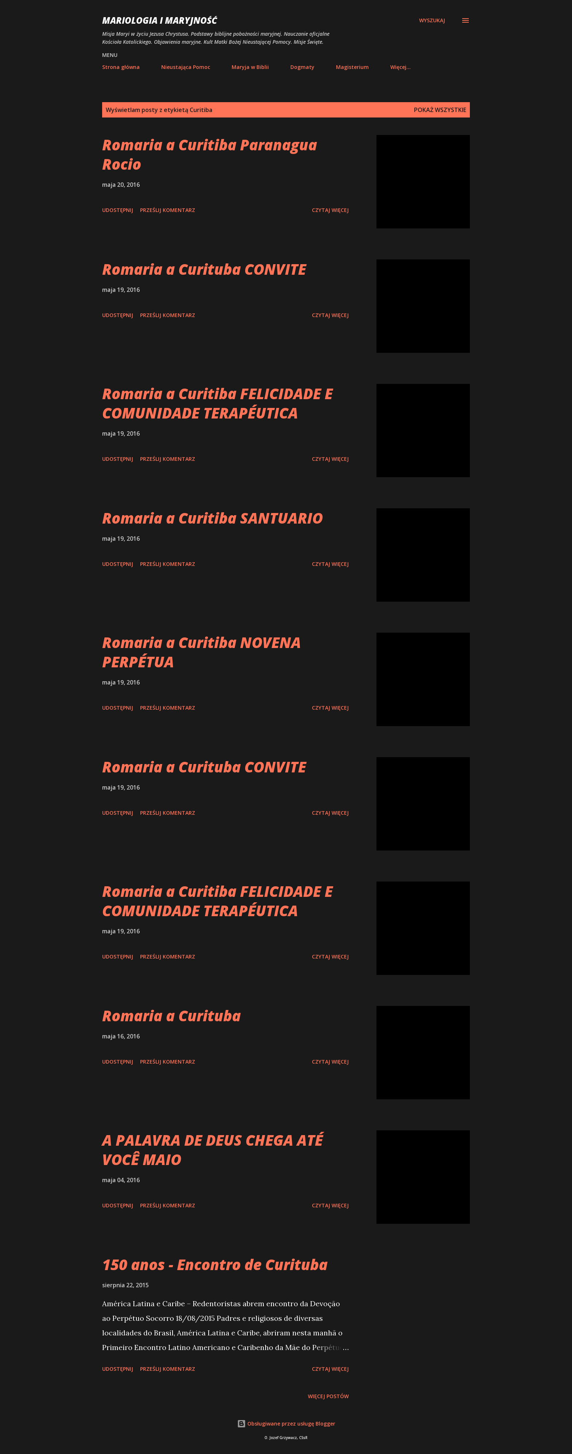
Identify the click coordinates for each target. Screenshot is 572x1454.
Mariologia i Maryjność (159, 20)
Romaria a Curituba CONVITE (204, 269)
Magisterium (352, 66)
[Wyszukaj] (432, 20)
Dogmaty (302, 66)
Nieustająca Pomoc (185, 66)
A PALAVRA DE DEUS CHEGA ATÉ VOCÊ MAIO (212, 1149)
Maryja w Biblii (250, 66)
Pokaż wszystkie (440, 110)
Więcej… (400, 66)
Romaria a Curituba (171, 1016)
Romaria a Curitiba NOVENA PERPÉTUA (201, 652)
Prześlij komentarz (167, 210)
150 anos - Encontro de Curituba (215, 1264)
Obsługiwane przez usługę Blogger (286, 1423)
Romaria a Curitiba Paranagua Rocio (209, 154)
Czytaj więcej (330, 210)
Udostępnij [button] (117, 210)
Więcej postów (328, 1396)
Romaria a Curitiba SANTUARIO (212, 518)
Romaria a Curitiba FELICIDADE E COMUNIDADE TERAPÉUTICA (217, 403)
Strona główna (121, 66)
